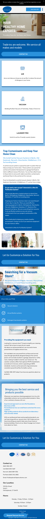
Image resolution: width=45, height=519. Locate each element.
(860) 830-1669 (10, 469)
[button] (42, 9)
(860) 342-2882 (14, 474)
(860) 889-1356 (13, 472)
